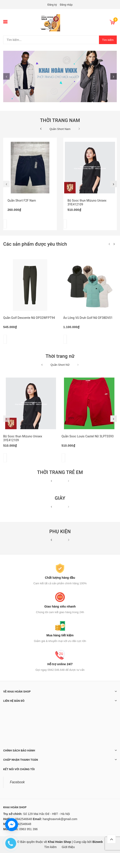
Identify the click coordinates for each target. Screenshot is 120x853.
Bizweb (97, 842)
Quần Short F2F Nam (22, 200)
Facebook (17, 782)
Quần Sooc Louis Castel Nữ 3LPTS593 (88, 436)
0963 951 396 (28, 829)
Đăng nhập (66, 4)
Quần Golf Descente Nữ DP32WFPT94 (29, 317)
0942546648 (23, 819)
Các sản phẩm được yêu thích (35, 244)
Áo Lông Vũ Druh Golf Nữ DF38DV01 (88, 317)
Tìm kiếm (108, 40)
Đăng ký (52, 4)
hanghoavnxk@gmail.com (60, 819)
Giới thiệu (68, 847)
